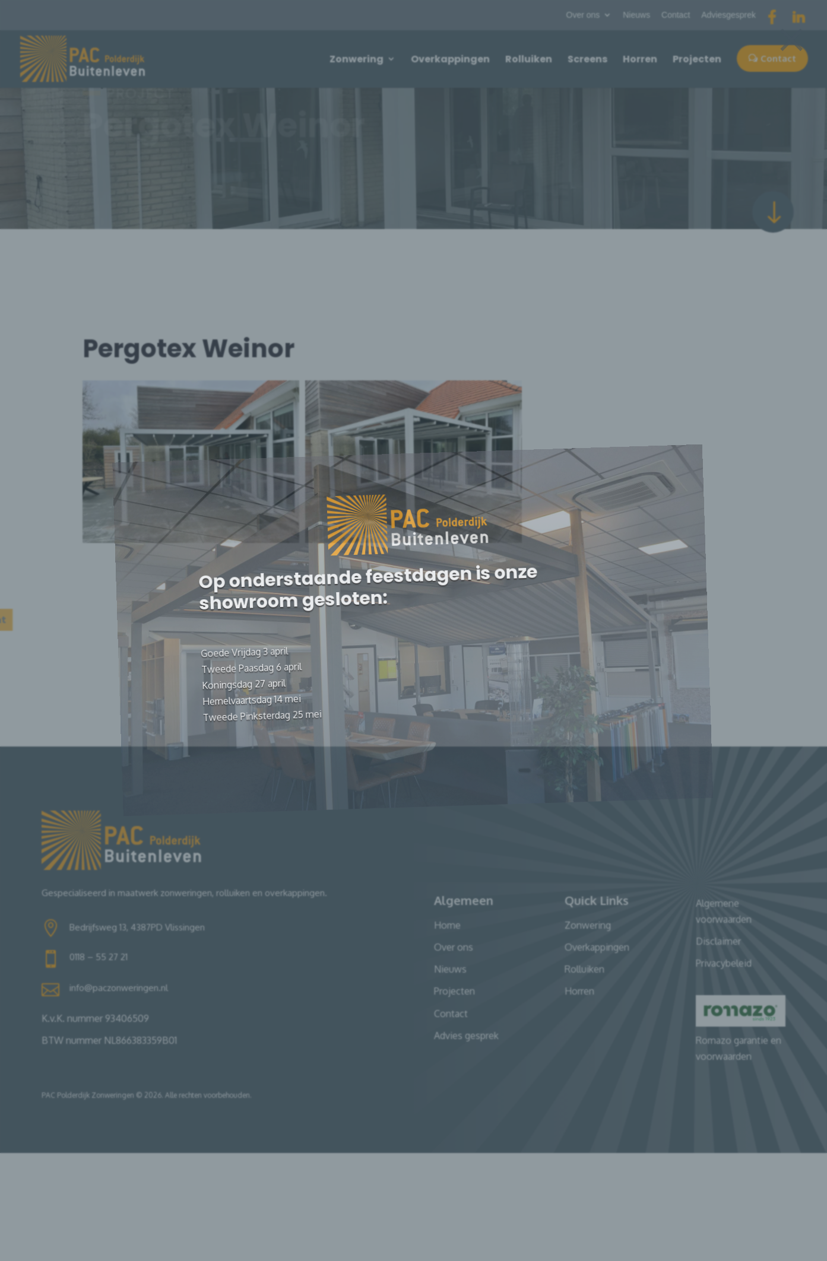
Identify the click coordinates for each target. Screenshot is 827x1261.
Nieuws (636, 15)
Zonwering (356, 59)
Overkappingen (450, 59)
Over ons (583, 15)
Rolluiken (528, 59)
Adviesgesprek (728, 15)
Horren (640, 59)
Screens (587, 59)
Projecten (697, 59)
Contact (675, 15)
